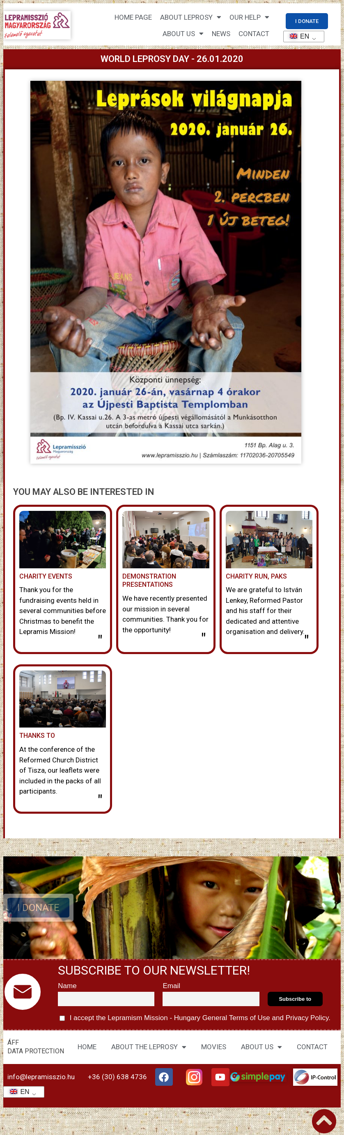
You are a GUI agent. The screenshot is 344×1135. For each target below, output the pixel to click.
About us (183, 33)
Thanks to (37, 735)
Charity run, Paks (256, 576)
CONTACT (254, 34)
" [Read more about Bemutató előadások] (203, 639)
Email (171, 986)
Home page (133, 17)
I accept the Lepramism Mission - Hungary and (195, 1018)
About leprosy (190, 17)
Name (67, 986)
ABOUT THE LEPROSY (148, 1047)
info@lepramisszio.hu (41, 1077)
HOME (87, 1047)
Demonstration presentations (149, 580)
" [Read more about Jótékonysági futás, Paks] (306, 641)
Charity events (45, 576)
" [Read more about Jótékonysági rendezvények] (100, 641)
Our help (249, 17)
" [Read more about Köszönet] (100, 801)
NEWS (221, 34)
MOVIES (213, 1047)
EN (297, 36)
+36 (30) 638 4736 (117, 1077)
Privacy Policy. (307, 1018)
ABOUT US (261, 1047)
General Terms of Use (236, 1018)
